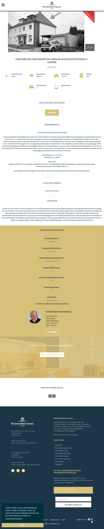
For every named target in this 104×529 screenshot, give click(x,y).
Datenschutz (54, 520)
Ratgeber (59, 464)
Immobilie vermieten (63, 459)
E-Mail (52, 112)
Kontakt (59, 445)
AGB (63, 520)
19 (89, 47)
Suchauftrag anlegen (52, 354)
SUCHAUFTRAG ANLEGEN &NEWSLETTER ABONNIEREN (65, 490)
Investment (60, 461)
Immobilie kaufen (62, 451)
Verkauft (89, 15)
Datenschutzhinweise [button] (14, 519)
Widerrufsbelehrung (52, 524)
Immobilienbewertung (64, 448)
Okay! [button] (22, 525)
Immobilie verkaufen (63, 453)
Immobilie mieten (62, 456)
